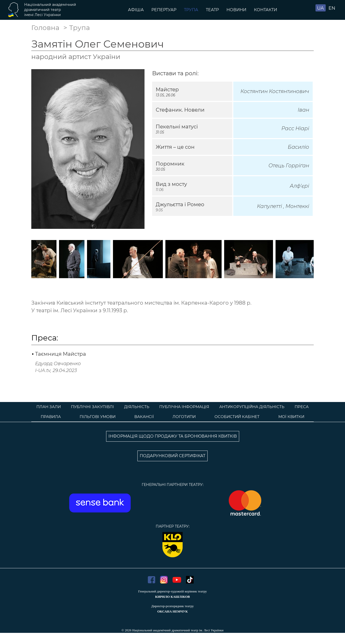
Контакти (265, 9)
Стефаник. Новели (180, 110)
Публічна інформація (184, 406)
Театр (212, 9)
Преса (302, 406)
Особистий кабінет (237, 416)
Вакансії (144, 416)
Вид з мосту (171, 184)
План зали (48, 406)
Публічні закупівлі (92, 406)
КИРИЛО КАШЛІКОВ (172, 597)
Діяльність (136, 406)
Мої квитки (291, 416)
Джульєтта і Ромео (180, 204)
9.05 (159, 210)
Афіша (136, 9)
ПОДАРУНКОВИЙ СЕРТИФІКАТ (172, 455)
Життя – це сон (175, 147)
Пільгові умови (98, 416)
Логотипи (184, 416)
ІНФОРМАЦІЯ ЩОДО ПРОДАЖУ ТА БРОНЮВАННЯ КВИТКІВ (172, 436)
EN (331, 8)
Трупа (191, 9)
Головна (45, 28)
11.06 (159, 189)
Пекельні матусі (177, 127)
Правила (51, 416)
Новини (236, 9)
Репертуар (163, 9)
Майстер (167, 89)
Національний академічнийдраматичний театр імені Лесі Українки (50, 9)
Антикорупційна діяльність (251, 406)
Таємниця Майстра (60, 354)
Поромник (170, 164)
